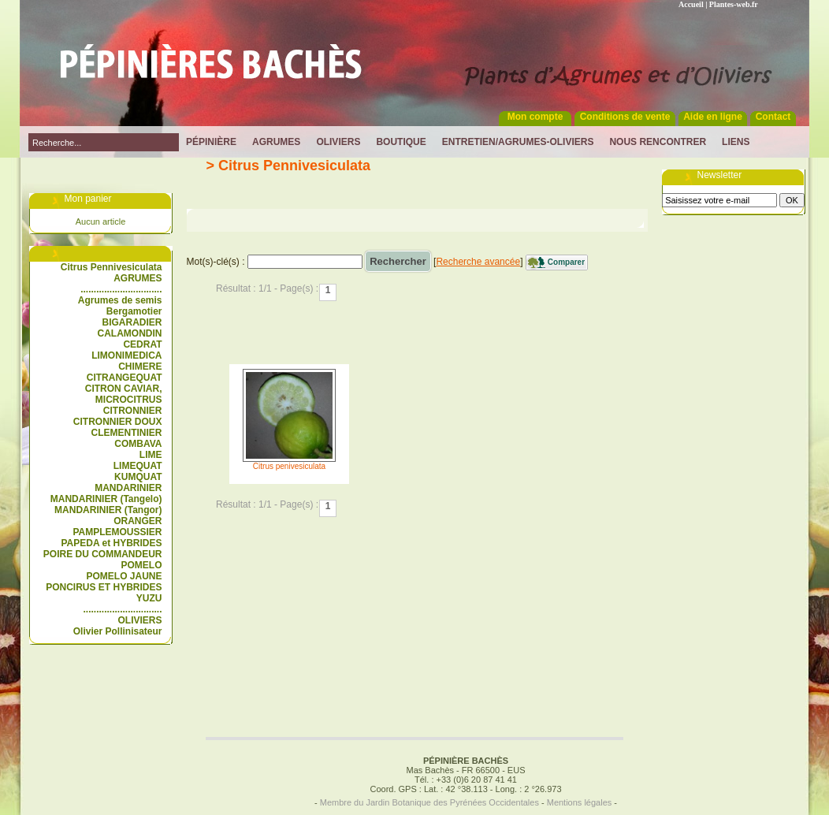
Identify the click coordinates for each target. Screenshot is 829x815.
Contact (773, 116)
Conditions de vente (625, 116)
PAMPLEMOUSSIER (117, 532)
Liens (735, 141)
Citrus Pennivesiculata (111, 267)
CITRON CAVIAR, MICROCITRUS (123, 394)
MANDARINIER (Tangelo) (106, 498)
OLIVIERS (139, 620)
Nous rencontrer (657, 141)
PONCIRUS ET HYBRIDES (104, 587)
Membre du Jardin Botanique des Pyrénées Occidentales (429, 802)
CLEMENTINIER (126, 432)
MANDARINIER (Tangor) (108, 509)
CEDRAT (142, 344)
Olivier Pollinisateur (117, 631)
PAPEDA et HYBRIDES (111, 543)
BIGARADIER (132, 322)
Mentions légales (579, 802)
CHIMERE (140, 366)
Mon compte (535, 116)
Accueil (691, 4)
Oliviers (338, 141)
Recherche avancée (478, 261)
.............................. (122, 609)
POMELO (141, 565)
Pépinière (211, 141)
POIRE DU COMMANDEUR (102, 554)
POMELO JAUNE (124, 576)
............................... (121, 289)
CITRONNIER (132, 410)
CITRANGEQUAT (124, 377)
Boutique (401, 141)
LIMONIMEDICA (126, 355)
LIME (150, 454)
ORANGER (137, 521)
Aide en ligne (712, 116)
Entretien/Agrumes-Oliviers (518, 141)
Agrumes (276, 141)
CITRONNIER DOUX (117, 421)
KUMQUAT (138, 476)
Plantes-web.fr (733, 4)
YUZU (149, 598)
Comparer (566, 262)
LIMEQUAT (137, 465)
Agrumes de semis (120, 300)
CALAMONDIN (130, 333)
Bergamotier (134, 311)
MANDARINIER (128, 487)
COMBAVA (138, 443)
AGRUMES (137, 278)
